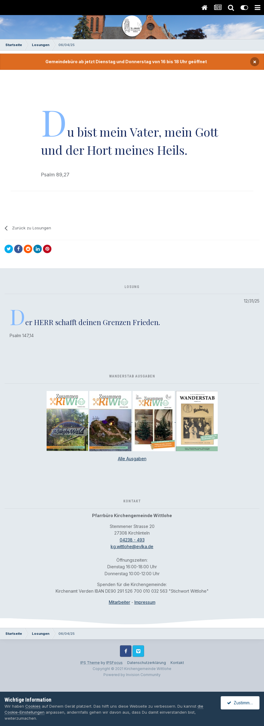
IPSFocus (114, 662)
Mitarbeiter (119, 602)
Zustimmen (241, 702)
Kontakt (177, 662)
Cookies (33, 706)
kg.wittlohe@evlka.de (132, 546)
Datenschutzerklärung (146, 662)
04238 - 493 (132, 539)
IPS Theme (90, 662)
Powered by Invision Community (132, 674)
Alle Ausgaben (132, 458)
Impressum (144, 602)
